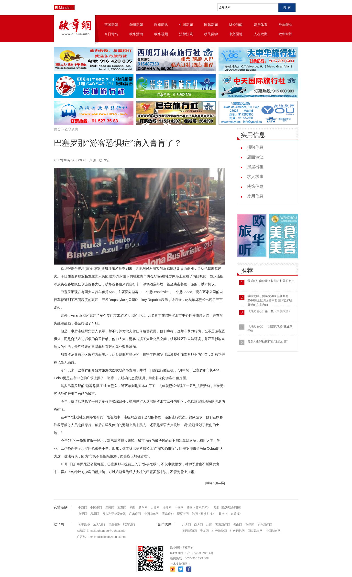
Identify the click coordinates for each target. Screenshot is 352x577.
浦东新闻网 (264, 524)
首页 (57, 129)
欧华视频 (161, 34)
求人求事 (255, 176)
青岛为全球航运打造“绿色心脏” (267, 341)
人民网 (155, 507)
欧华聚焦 (285, 25)
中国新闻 (186, 25)
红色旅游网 (219, 531)
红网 (209, 524)
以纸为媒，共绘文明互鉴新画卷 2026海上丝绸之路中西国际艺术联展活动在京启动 (269, 300)
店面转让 (255, 157)
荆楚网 (249, 524)
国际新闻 (211, 25)
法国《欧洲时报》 (203, 513)
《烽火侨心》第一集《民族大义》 (269, 311)
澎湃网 (121, 507)
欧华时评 (285, 34)
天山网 (237, 524)
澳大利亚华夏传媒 (114, 513)
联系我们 (129, 524)
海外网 (167, 507)
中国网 (179, 507)
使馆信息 (255, 186)
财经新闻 (235, 25)
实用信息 (253, 135)
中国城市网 (273, 531)
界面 (132, 507)
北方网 (186, 524)
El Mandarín (64, 8)
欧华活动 (136, 34)
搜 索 (287, 8)
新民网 (109, 507)
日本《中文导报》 (230, 513)
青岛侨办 (168, 513)
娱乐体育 (260, 25)
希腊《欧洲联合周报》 (228, 507)
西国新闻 (111, 25)
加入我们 (99, 524)
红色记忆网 (237, 531)
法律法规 (186, 34)
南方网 (198, 524)
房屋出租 (255, 167)
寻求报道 (114, 524)
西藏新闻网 (222, 524)
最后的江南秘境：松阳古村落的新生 (270, 281)
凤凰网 (94, 513)
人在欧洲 (260, 34)
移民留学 (211, 34)
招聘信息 (255, 147)
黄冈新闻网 (189, 531)
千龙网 (204, 531)
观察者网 (183, 513)
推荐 (247, 270)
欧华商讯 (161, 25)
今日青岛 (111, 34)
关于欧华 (84, 524)
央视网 (82, 513)
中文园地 (235, 34)
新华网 (143, 507)
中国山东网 (151, 513)
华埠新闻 (136, 25)
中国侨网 (96, 507)
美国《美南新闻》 (198, 507)
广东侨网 (135, 513)
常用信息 (255, 196)
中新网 (82, 507)
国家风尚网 (255, 531)
